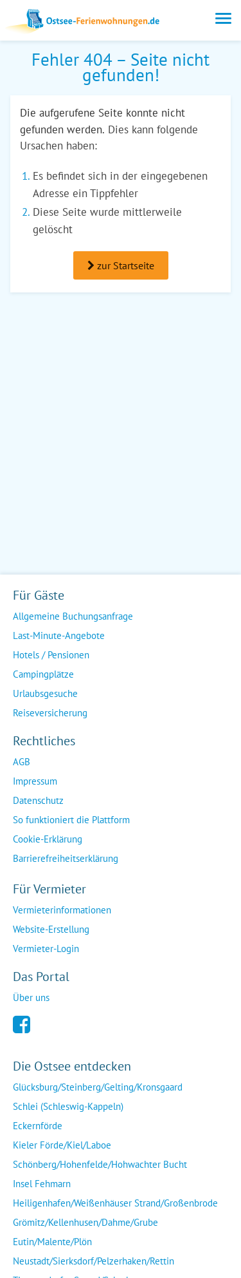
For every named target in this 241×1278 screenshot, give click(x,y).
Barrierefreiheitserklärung (65, 858)
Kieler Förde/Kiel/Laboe (62, 1145)
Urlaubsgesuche (45, 693)
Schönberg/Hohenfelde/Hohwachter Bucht (100, 1164)
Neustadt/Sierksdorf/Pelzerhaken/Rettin (93, 1261)
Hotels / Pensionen (51, 655)
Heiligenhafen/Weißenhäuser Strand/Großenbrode (115, 1203)
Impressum (35, 781)
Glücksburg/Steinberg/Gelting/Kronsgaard (98, 1087)
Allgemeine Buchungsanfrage (73, 616)
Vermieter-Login (46, 948)
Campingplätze (43, 674)
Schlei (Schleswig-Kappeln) (68, 1106)
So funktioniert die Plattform (71, 820)
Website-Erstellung (51, 929)
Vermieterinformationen (62, 910)
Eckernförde (37, 1126)
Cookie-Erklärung (47, 839)
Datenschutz (38, 800)
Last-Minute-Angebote (59, 635)
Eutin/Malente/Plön (52, 1241)
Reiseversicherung (50, 713)
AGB (21, 762)
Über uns (31, 997)
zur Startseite (120, 265)
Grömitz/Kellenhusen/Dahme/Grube (85, 1222)
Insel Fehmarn (42, 1184)
